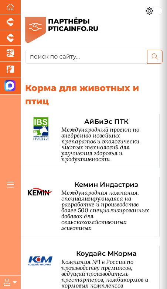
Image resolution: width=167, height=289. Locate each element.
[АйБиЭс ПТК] (94, 141)
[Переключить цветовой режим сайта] (154, 11)
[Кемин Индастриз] (94, 207)
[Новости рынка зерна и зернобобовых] (10, 69)
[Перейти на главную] (10, 7)
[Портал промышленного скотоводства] (10, 38)
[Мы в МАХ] (10, 86)
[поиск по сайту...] (86, 57)
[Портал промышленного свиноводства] (10, 22)
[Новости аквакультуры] (10, 54)
